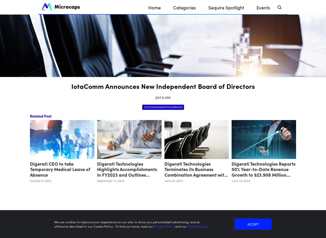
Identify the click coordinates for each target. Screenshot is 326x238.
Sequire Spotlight (226, 7)
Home (154, 7)
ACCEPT (253, 224)
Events (263, 7)
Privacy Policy (164, 226)
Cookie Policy (196, 226)
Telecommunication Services (163, 107)
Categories (184, 7)
